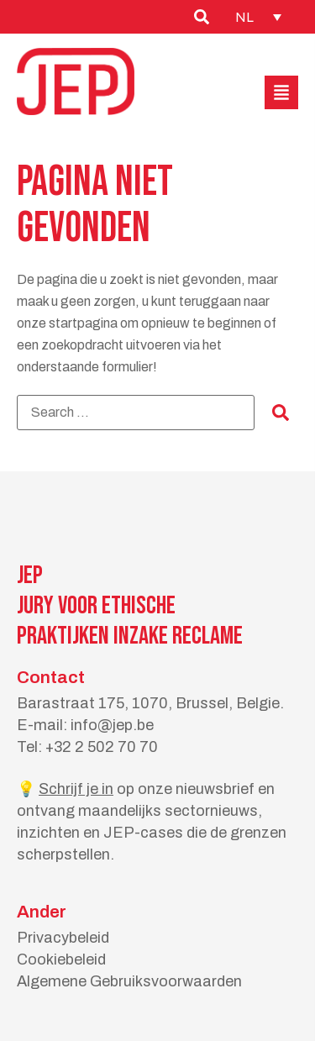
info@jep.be (112, 725)
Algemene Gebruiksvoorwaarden (129, 981)
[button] (281, 92)
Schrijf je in (76, 789)
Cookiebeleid (61, 959)
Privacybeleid (63, 937)
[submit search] (280, 412)
